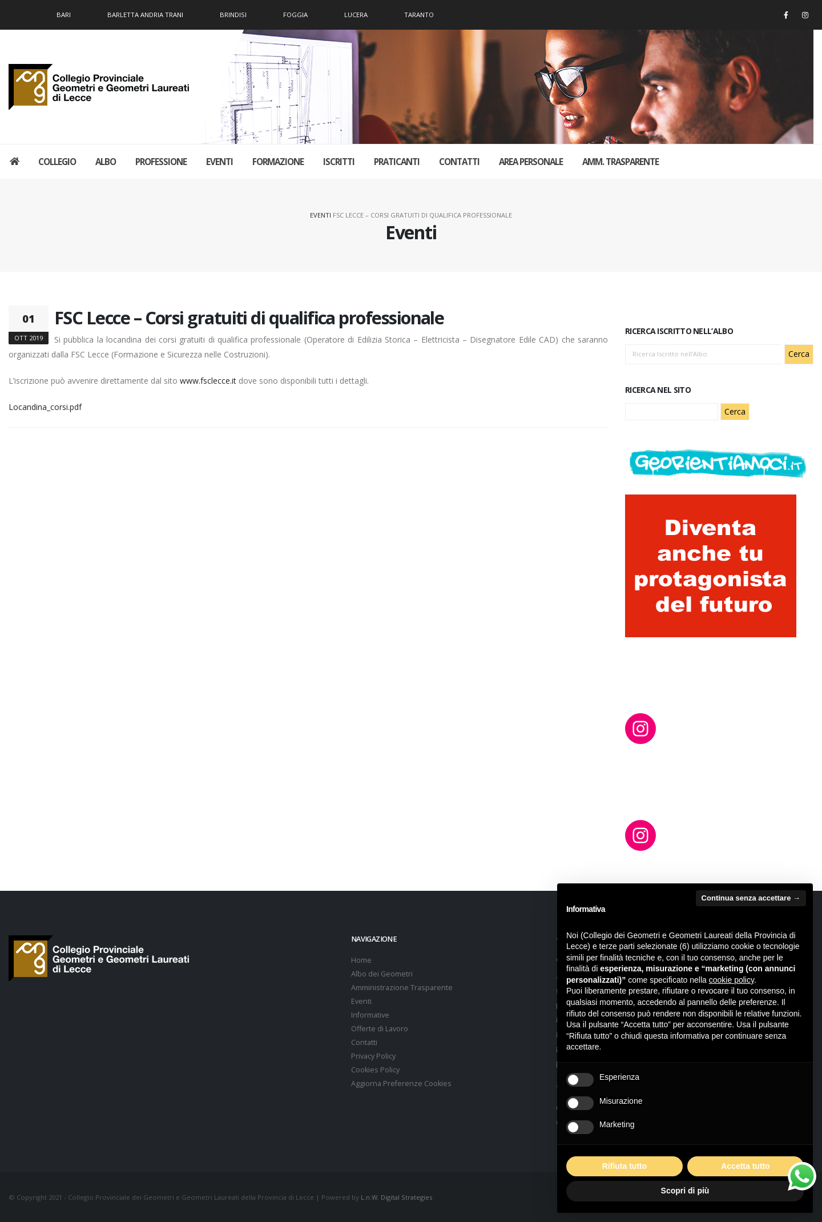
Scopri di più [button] (685, 1190)
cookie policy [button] (731, 979)
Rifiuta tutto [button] (624, 1166)
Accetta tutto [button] (745, 1166)
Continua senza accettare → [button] (751, 898)
